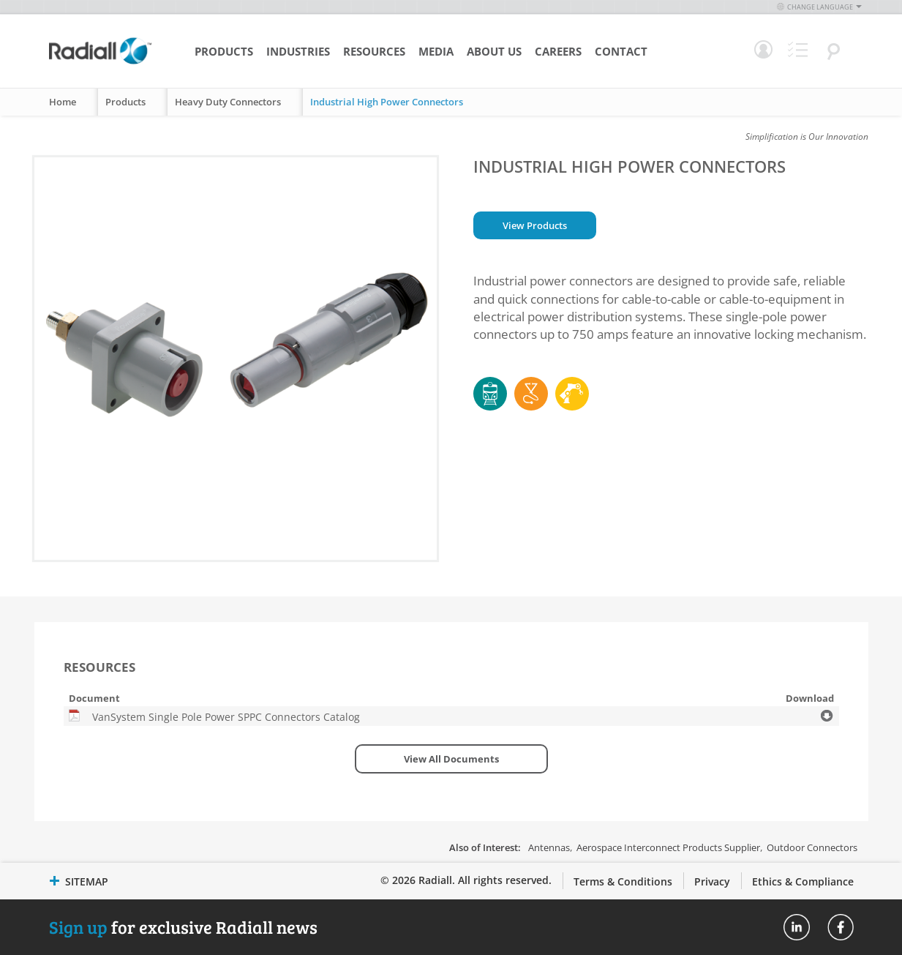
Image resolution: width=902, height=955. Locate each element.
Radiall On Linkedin (796, 927)
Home (62, 101)
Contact (621, 51)
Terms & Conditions (623, 881)
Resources (374, 51)
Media (436, 51)
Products (224, 51)
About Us (494, 51)
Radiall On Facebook (840, 927)
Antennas (549, 847)
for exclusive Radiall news (183, 927)
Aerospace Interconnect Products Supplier (668, 847)
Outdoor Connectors (812, 847)
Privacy (712, 881)
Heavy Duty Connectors (228, 101)
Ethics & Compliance (803, 881)
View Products (535, 225)
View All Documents (451, 758)
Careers (558, 51)
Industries (298, 51)
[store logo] (100, 62)
